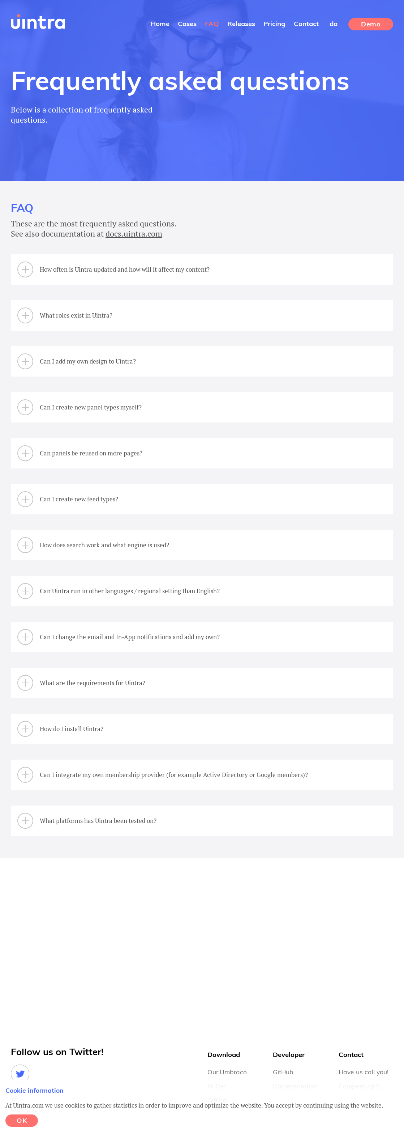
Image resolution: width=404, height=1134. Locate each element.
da (334, 24)
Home (160, 24)
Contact (306, 24)
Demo (371, 24)
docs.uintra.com (134, 233)
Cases (187, 24)
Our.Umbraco (227, 1072)
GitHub (283, 1072)
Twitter (20, 1074)
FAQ (212, 24)
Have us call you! (363, 1072)
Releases (241, 24)
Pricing (274, 24)
